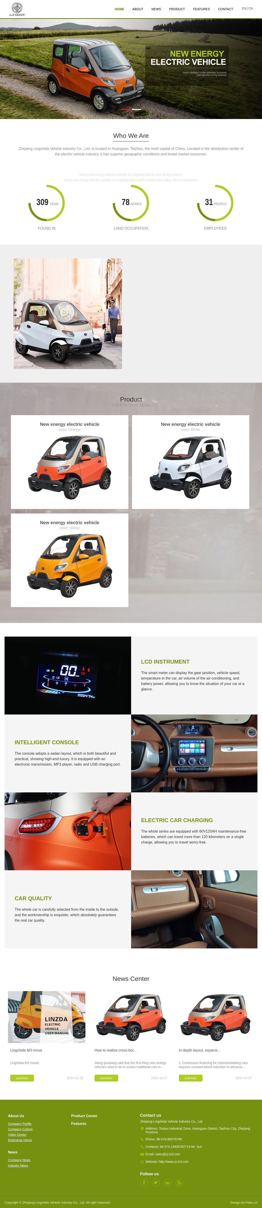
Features (78, 1124)
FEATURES (201, 9)
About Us (16, 1116)
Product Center (84, 1116)
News (12, 1152)
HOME (119, 9)
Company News (19, 1160)
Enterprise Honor (20, 1140)
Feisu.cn (251, 1202)
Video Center (17, 1134)
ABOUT (137, 9)
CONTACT (225, 9)
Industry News (18, 1165)
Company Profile (20, 1124)
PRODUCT (177, 9)
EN (244, 8)
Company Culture (20, 1129)
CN (250, 8)
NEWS (156, 9)
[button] (125, 109)
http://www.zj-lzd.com (174, 1161)
